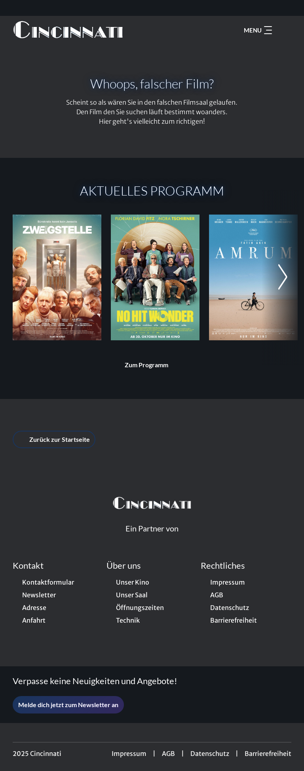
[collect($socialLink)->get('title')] (14, 8)
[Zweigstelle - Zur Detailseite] (57, 277)
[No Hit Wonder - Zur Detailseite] (155, 277)
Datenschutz (209, 754)
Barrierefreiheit (268, 754)
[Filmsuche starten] (283, 30)
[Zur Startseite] (68, 30)
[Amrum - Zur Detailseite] (253, 277)
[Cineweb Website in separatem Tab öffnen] (152, 538)
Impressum (129, 754)
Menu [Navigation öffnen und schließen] (258, 30)
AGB (168, 754)
